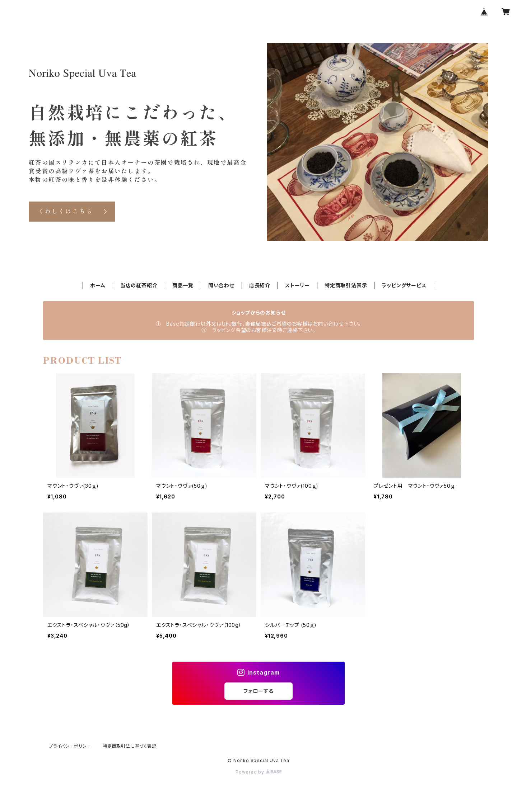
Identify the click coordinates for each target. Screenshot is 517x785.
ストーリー (297, 285)
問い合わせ (221, 285)
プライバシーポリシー (70, 746)
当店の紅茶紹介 (139, 285)
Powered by (258, 772)
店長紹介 (259, 285)
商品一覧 (183, 285)
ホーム (97, 285)
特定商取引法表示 (346, 285)
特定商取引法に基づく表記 (130, 746)
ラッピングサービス (404, 285)
